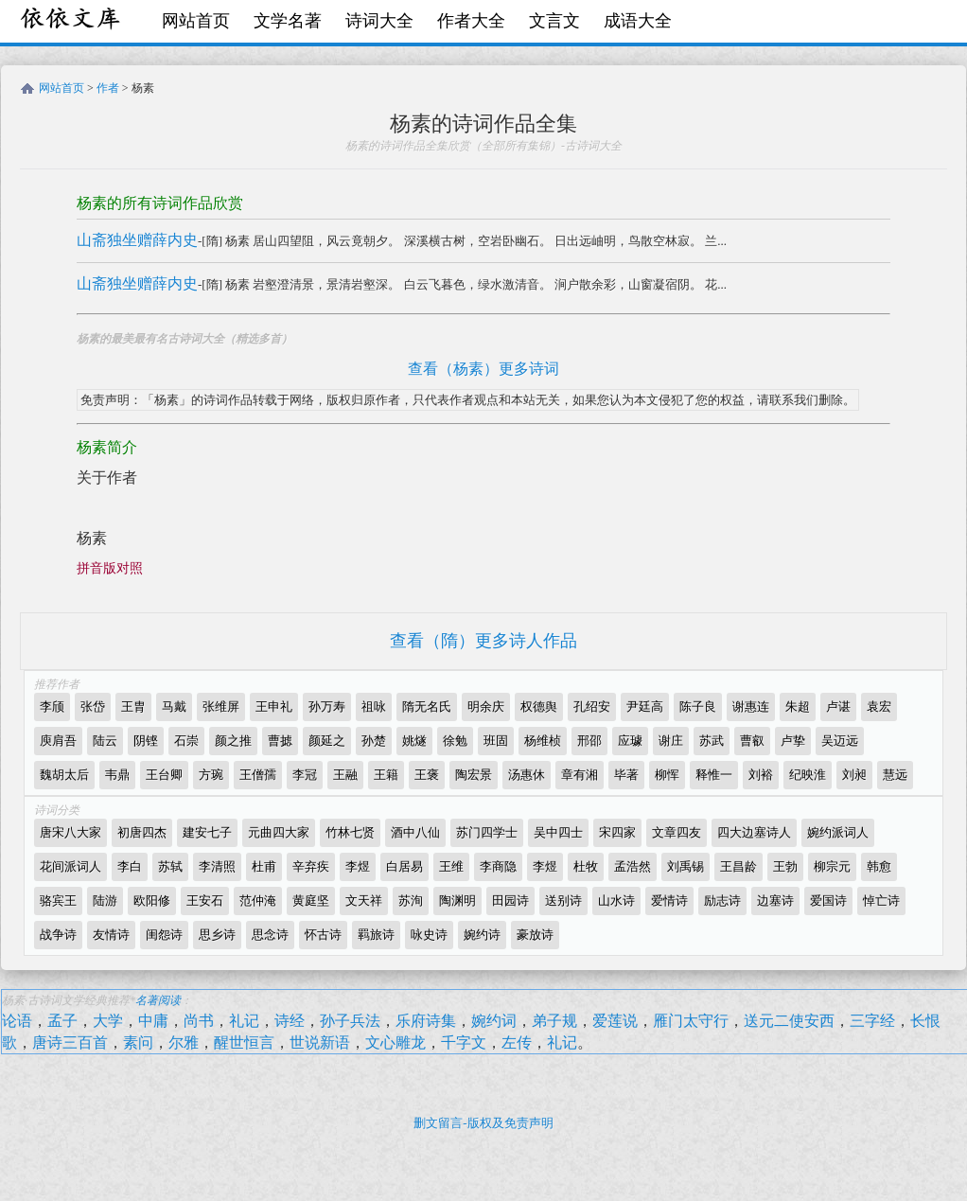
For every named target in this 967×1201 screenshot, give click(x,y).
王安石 (204, 900)
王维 (451, 866)
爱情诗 (669, 900)
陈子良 (697, 706)
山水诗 (616, 900)
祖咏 (373, 706)
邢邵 (589, 740)
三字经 (872, 1021)
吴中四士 (558, 832)
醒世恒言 (244, 1042)
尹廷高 (644, 706)
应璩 (630, 740)
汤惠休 (526, 775)
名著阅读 (158, 1000)
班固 (496, 740)
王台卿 (164, 775)
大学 (108, 1021)
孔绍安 (591, 706)
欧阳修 (151, 900)
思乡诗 (217, 934)
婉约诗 (482, 934)
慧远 (895, 775)
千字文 (463, 1042)
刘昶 (854, 775)
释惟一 (713, 775)
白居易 (404, 866)
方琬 (211, 775)
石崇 (186, 740)
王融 (345, 775)
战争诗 (58, 934)
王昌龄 (738, 866)
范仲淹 (257, 900)
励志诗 (722, 900)
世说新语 (320, 1042)
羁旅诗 (376, 934)
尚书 (199, 1021)
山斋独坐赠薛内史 (137, 240)
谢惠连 (750, 706)
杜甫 (264, 866)
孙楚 (373, 740)
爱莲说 (615, 1021)
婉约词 (494, 1021)
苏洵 (410, 900)
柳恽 (667, 775)
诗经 (289, 1021)
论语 (17, 1021)
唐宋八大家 (70, 832)
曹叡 (752, 740)
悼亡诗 (881, 900)
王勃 (785, 866)
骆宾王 (58, 900)
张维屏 (220, 706)
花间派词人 (70, 866)
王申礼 (273, 706)
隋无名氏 (426, 706)
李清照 (217, 866)
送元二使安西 (789, 1021)
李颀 (52, 706)
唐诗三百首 (70, 1042)
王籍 (386, 775)
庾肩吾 (58, 740)
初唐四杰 (142, 832)
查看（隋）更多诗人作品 (483, 640)
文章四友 (676, 832)
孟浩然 (632, 866)
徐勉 (455, 740)
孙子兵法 (350, 1021)
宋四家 (617, 832)
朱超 (797, 706)
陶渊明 (457, 900)
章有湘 (579, 775)
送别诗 (563, 900)
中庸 (153, 1021)
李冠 (304, 775)
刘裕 (760, 775)
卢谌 (838, 706)
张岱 (92, 706)
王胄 (133, 706)
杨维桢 (542, 740)
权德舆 (538, 706)
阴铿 (145, 740)
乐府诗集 (426, 1021)
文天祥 (363, 900)
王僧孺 (257, 775)
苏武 (711, 740)
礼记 (244, 1021)
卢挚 (793, 740)
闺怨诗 (164, 934)
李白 (129, 866)
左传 (516, 1042)
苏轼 (170, 866)
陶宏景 (473, 775)
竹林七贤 (350, 832)
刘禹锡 (685, 866)
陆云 (105, 740)
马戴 (174, 706)
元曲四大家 (278, 832)
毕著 (626, 775)
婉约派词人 (838, 832)
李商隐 (498, 866)
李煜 (357, 866)
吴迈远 (839, 740)
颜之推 (233, 740)
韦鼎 (117, 775)
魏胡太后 (64, 775)
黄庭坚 (310, 900)
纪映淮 (807, 775)
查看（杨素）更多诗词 (483, 369)
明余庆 (485, 706)
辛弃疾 (310, 866)
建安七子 (207, 832)
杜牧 (585, 866)
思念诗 (270, 934)
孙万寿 (326, 706)
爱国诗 (828, 900)
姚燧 (414, 740)
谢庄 (671, 740)
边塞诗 (775, 900)
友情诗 (111, 934)
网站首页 (196, 20)
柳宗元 (832, 866)
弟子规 (554, 1021)
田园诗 (510, 900)
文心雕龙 (395, 1042)
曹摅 (280, 740)
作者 (108, 88)
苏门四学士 (487, 832)
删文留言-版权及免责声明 (483, 1123)
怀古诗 (323, 934)
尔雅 (183, 1042)
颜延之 (326, 740)
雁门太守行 (691, 1021)
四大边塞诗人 (754, 832)
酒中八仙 (415, 832)
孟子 (62, 1021)
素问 (138, 1042)
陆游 (105, 900)
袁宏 (879, 706)
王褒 (426, 775)
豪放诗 (535, 934)
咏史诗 (429, 934)
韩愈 (879, 866)
